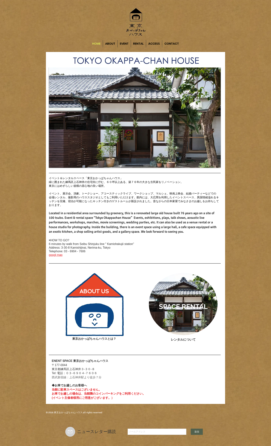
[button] (135, 116)
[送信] (197, 432)
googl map (56, 254)
